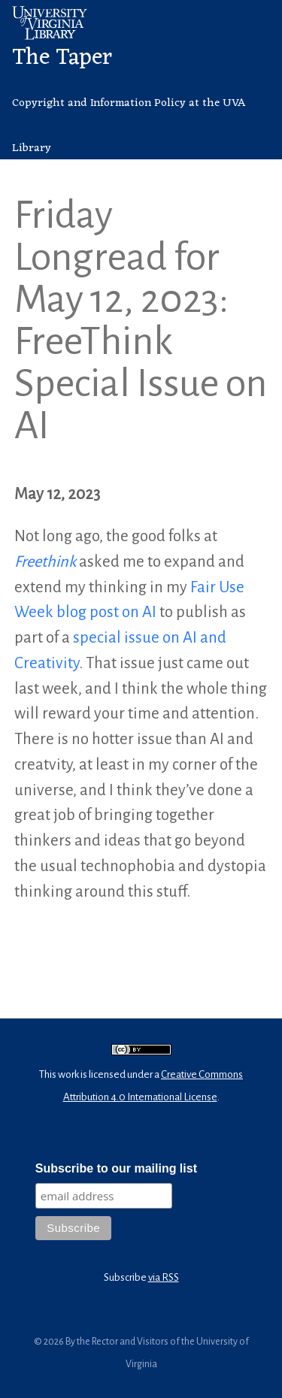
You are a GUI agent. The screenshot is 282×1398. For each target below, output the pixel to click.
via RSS (163, 1277)
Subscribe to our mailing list (116, 1168)
